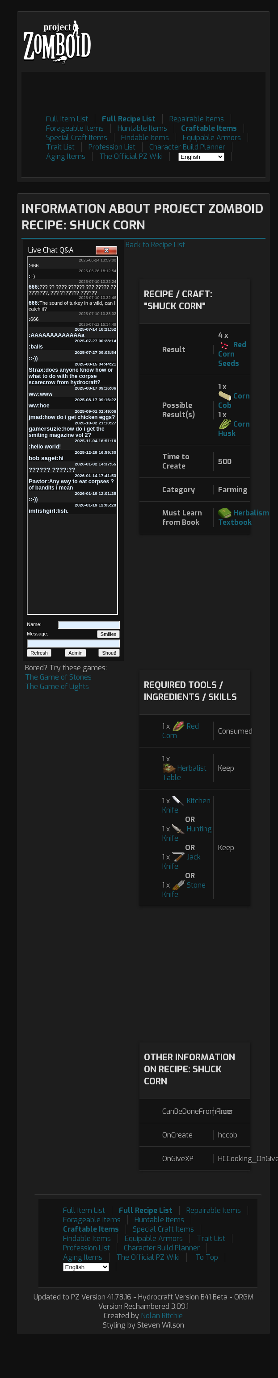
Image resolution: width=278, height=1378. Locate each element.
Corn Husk (234, 428)
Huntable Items (142, 128)
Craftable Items (209, 128)
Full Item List (67, 119)
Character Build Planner (187, 147)
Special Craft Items (76, 137)
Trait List (60, 147)
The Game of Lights (57, 686)
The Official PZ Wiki (131, 156)
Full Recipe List (129, 119)
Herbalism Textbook (243, 517)
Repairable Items (196, 119)
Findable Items (145, 137)
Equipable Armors (212, 137)
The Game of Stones (58, 677)
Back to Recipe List (155, 244)
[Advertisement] (194, 601)
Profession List (111, 147)
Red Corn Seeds (232, 354)
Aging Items (65, 156)
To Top (206, 1257)
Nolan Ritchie (162, 1315)
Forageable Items (75, 128)
